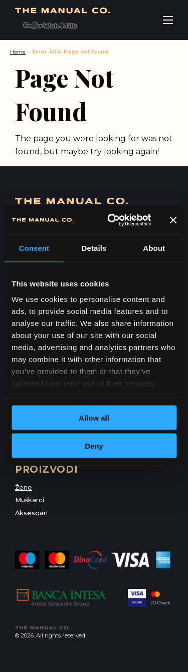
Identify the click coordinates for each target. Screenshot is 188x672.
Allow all (94, 417)
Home (18, 52)
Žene (23, 487)
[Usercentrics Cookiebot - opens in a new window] (112, 220)
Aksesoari (31, 513)
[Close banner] (172, 219)
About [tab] (154, 247)
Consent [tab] (34, 247)
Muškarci (29, 500)
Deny (94, 446)
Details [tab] (94, 247)
